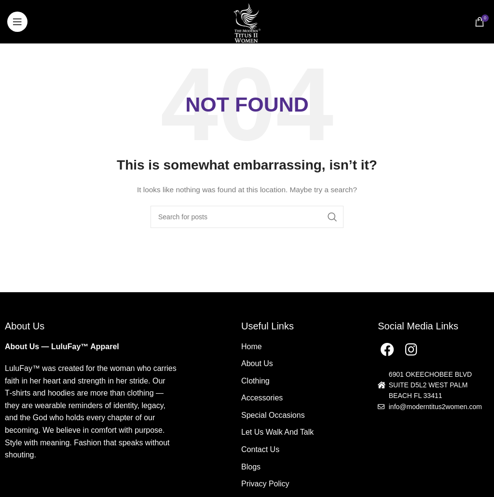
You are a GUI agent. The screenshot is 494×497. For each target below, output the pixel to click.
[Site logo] (247, 21)
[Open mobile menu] (17, 21)
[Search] (247, 217)
